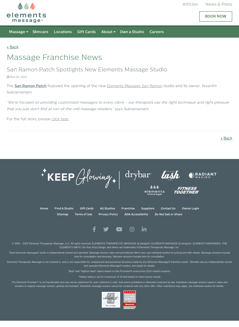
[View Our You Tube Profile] (119, 230)
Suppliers (147, 208)
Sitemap (62, 214)
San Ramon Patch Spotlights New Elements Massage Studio (87, 70)
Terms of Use (83, 214)
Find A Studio (64, 208)
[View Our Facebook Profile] (94, 230)
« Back (12, 47)
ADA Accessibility (136, 214)
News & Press (219, 4)
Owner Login (190, 208)
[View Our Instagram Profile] (131, 230)
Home (44, 208)
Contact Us (168, 208)
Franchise (128, 208)
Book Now (215, 16)
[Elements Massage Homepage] (119, 12)
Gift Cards (86, 208)
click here (60, 119)
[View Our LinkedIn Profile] (144, 230)
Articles (190, 4)
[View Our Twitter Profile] (106, 230)
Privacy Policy (108, 214)
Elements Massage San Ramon (134, 86)
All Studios (107, 208)
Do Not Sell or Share (168, 214)
